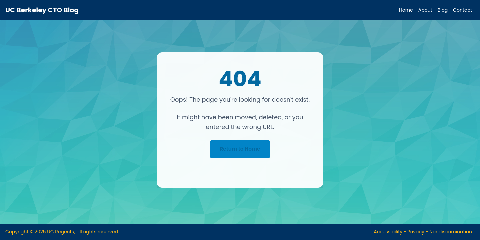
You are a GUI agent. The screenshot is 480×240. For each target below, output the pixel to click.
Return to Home (240, 149)
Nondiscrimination (450, 231)
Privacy (415, 231)
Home (406, 10)
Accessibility (388, 231)
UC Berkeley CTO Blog (42, 10)
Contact (462, 10)
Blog (443, 10)
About (425, 10)
